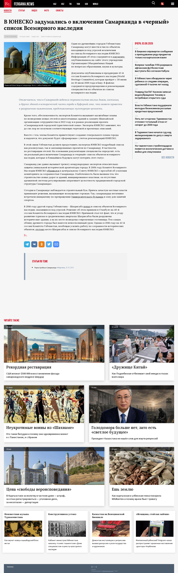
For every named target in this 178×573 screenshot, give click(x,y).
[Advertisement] (89, 300)
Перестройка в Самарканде (51, 37)
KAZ (55, 3)
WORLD (97, 3)
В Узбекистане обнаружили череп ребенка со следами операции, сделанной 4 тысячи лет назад (153, 81)
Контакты (10, 566)
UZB (88, 3)
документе (118, 56)
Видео (35, 10)
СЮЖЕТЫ (61, 10)
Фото (47, 10)
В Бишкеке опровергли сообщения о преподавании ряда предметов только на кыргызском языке (154, 54)
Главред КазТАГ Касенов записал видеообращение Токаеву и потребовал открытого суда (153, 94)
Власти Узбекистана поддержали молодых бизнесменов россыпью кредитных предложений (153, 108)
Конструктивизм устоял (64, 514)
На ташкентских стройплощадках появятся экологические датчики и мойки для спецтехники (154, 148)
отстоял (39, 229)
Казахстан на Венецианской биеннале (109, 516)
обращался (53, 170)
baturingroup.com (107, 570)
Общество (35, 37)
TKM (79, 3)
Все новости (168, 157)
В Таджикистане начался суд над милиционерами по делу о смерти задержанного (153, 135)
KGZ (63, 3)
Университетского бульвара (87, 196)
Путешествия (24, 37)
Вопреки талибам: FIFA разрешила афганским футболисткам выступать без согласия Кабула (153, 67)
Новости (8, 10)
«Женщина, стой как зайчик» (154, 514)
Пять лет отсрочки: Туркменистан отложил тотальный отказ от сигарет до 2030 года (153, 121)
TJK (71, 3)
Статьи (22, 10)
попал (86, 206)
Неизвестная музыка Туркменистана (18, 516)
